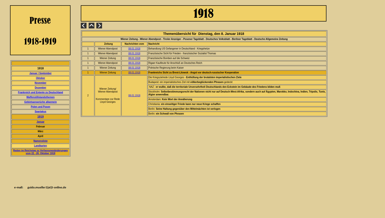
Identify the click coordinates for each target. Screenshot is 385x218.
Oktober (40, 78)
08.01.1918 (134, 48)
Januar (40, 121)
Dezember (40, 87)
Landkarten (40, 145)
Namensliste (40, 141)
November (40, 83)
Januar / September (40, 73)
